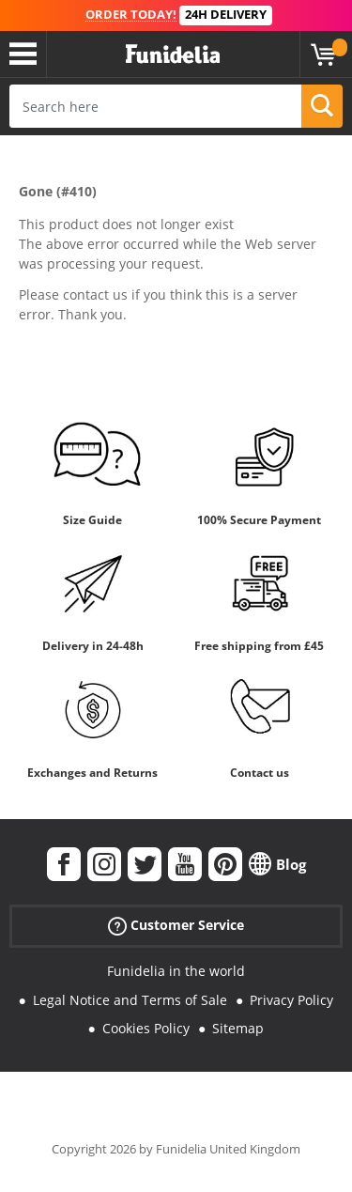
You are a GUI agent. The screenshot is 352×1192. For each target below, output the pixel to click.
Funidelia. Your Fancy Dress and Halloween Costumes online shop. (173, 54)
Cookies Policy (146, 1028)
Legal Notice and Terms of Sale (130, 1000)
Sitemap (238, 1028)
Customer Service (176, 926)
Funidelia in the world (176, 971)
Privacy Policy (291, 1000)
